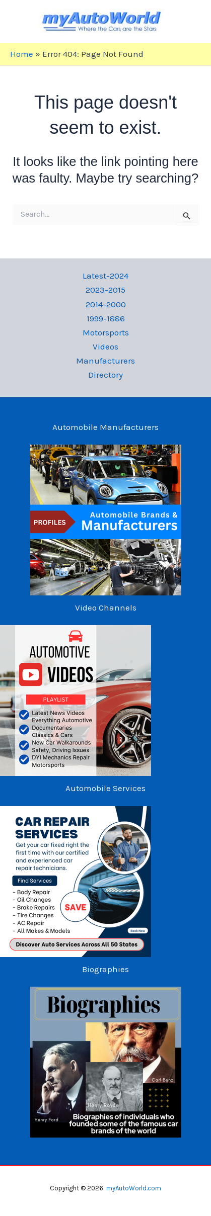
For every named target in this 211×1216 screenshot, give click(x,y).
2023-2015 (105, 290)
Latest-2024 (105, 276)
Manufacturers (105, 361)
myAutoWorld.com (133, 1188)
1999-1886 (106, 318)
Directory (105, 375)
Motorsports (106, 332)
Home (21, 54)
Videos (105, 346)
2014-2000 (106, 304)
